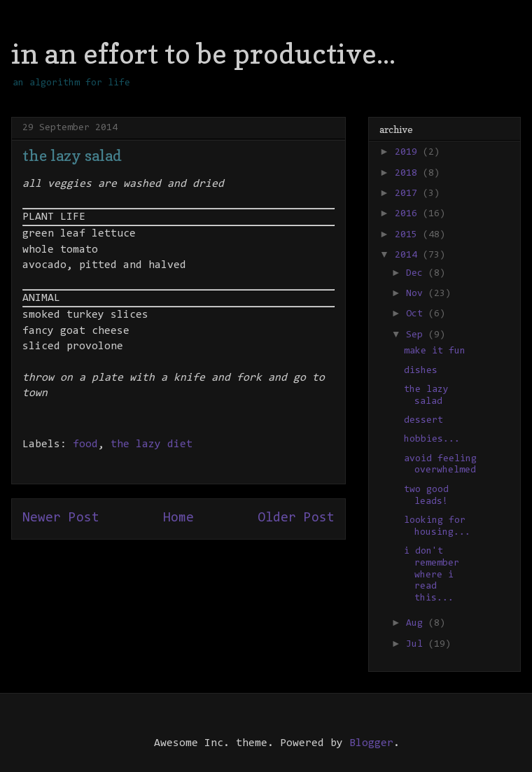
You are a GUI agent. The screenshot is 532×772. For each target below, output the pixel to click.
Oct (417, 314)
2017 (409, 194)
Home (178, 518)
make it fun (434, 351)
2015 (409, 235)
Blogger (371, 743)
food (85, 444)
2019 (409, 152)
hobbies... (432, 439)
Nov (417, 294)
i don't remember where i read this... (431, 575)
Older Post (296, 518)
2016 (409, 214)
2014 (409, 255)
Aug (417, 624)
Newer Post (60, 518)
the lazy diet (151, 444)
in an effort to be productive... (203, 53)
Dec (417, 274)
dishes (421, 371)
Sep (417, 335)
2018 (409, 173)
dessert (423, 421)
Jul (417, 645)
